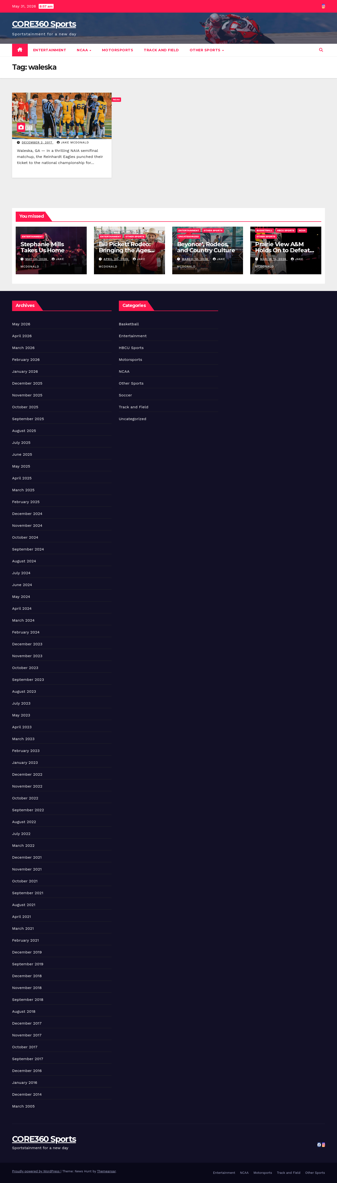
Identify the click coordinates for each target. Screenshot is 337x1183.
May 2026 (21, 324)
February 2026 (26, 359)
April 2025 (22, 478)
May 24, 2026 (36, 259)
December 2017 (27, 1023)
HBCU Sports (285, 230)
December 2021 (27, 857)
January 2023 (25, 762)
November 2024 (27, 525)
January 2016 (24, 1082)
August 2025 (24, 430)
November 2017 (27, 1035)
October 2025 (25, 407)
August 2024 (24, 561)
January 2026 (25, 371)
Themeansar (106, 1171)
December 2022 (27, 774)
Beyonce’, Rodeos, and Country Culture (206, 247)
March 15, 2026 (273, 259)
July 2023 (21, 703)
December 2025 (27, 383)
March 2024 (23, 620)
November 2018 (27, 987)
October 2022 (25, 798)
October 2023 (25, 667)
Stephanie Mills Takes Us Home (42, 247)
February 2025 (26, 501)
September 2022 (28, 810)
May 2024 (21, 596)
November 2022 (27, 786)
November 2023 (27, 656)
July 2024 (21, 573)
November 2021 (27, 869)
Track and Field (161, 50)
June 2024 (22, 584)
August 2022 (24, 821)
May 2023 (21, 715)
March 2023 (23, 739)
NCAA (83, 50)
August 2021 (23, 904)
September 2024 (28, 549)
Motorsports (117, 50)
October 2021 (24, 881)
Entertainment (49, 50)
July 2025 (21, 442)
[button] (321, 50)
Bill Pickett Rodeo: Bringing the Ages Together (125, 250)
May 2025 (21, 466)
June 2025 (22, 454)
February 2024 (26, 632)
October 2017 (24, 1047)
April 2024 (22, 608)
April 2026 (22, 336)
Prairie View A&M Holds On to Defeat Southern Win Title (282, 250)
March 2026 (23, 347)
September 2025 (28, 419)
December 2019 (27, 952)
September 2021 (27, 893)
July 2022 (21, 833)
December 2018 (27, 976)
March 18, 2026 (195, 259)
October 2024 (25, 537)
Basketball (264, 230)
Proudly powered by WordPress (36, 1171)
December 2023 (27, 644)
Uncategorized (189, 236)
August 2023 (24, 691)
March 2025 (23, 490)
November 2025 (27, 395)
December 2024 (27, 513)
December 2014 (27, 1094)
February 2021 (25, 940)
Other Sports (206, 50)
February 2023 (26, 750)
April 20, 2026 (116, 259)
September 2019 (27, 964)
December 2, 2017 (37, 142)
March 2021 (23, 928)
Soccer (125, 395)
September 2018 (27, 999)
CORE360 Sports (44, 24)
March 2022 (23, 845)
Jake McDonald (73, 142)
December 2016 (27, 1070)
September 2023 (28, 679)
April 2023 (22, 727)
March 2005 (23, 1106)
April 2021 (21, 916)
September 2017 (27, 1059)
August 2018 (24, 1011)
